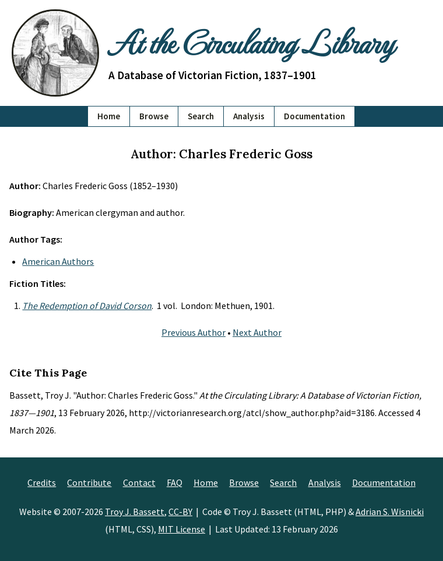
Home (108, 116)
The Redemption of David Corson (87, 305)
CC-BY (180, 511)
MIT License (181, 529)
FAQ (174, 482)
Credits (41, 482)
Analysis (249, 116)
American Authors (58, 261)
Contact (139, 482)
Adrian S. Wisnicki (390, 511)
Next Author (257, 332)
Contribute (89, 482)
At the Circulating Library (250, 41)
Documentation (314, 116)
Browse (153, 116)
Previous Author (193, 332)
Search (201, 116)
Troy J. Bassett (134, 511)
